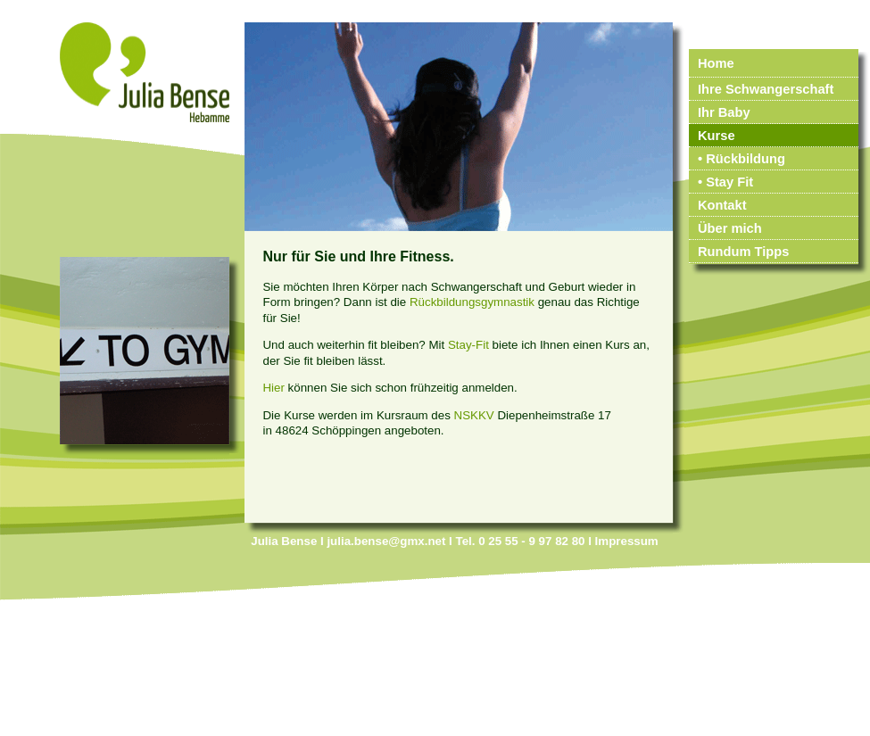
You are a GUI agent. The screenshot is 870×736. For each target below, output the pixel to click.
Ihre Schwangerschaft (765, 89)
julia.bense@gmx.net (386, 541)
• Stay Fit (725, 182)
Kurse (716, 135)
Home (716, 63)
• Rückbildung (741, 159)
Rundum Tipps (743, 251)
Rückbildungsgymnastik (472, 302)
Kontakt (722, 205)
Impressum (627, 541)
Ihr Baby (724, 112)
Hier (273, 387)
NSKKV (474, 415)
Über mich (730, 228)
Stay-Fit (468, 344)
